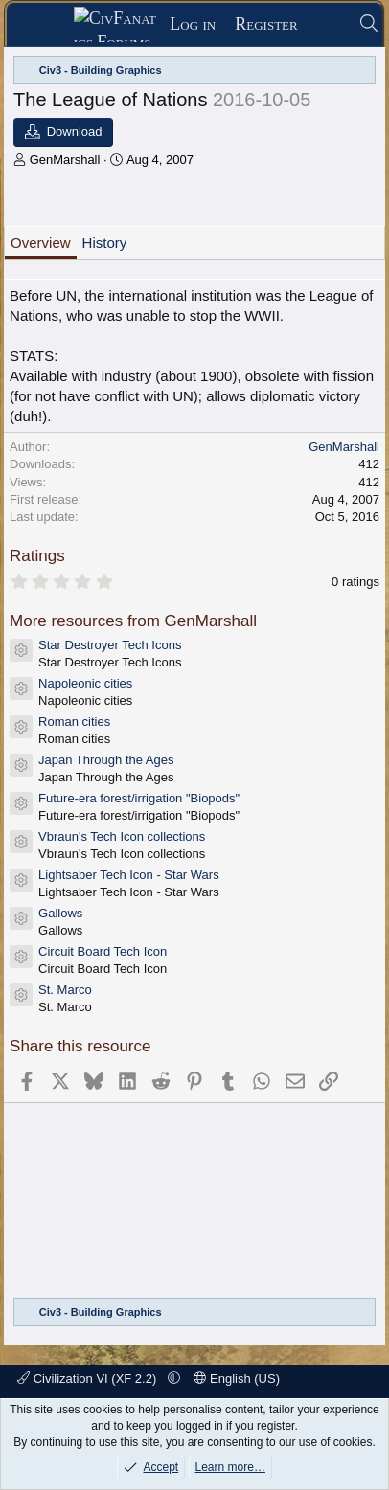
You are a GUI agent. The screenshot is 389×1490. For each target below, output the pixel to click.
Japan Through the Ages (105, 760)
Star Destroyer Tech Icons (109, 645)
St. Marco (65, 989)
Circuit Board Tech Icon (102, 951)
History (104, 243)
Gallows (60, 913)
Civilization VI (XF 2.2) (88, 1378)
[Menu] (46, 25)
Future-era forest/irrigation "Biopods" (139, 798)
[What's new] (328, 24)
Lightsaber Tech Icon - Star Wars (128, 875)
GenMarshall (65, 159)
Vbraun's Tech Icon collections (121, 836)
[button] (174, 1378)
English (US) (237, 1378)
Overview (41, 243)
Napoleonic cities (85, 683)
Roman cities (74, 721)
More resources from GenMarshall (133, 621)
